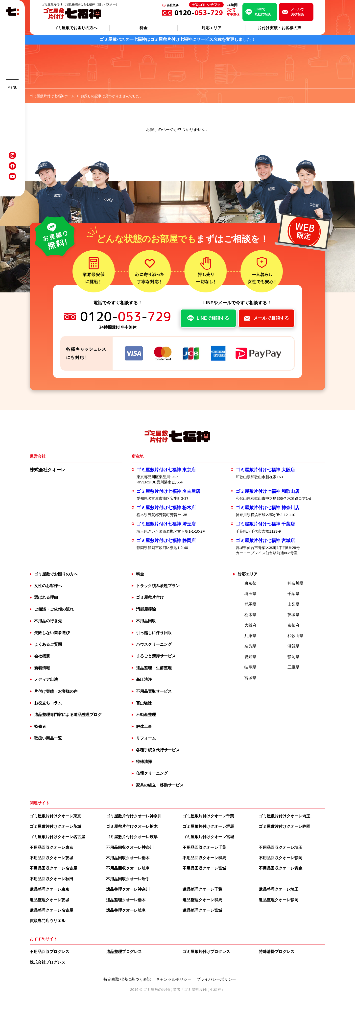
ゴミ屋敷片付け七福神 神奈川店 (267, 507)
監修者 (40, 726)
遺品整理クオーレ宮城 (202, 910)
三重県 (293, 667)
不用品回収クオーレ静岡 (280, 858)
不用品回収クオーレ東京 (51, 847)
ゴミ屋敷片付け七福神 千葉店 (265, 524)
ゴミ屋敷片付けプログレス (206, 952)
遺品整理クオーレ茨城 (49, 900)
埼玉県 (250, 594)
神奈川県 (295, 583)
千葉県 (293, 594)
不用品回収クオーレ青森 (280, 868)
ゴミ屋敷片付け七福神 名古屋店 (168, 491)
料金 (143, 28)
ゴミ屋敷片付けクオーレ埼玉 (284, 816)
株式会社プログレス (47, 962)
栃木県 (250, 615)
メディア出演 (46, 679)
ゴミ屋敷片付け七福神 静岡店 (166, 540)
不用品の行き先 (48, 621)
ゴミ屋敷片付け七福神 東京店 (166, 469)
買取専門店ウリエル (47, 921)
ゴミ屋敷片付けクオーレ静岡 (284, 826)
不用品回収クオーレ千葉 (204, 847)
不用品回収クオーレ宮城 (204, 868)
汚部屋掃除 (146, 609)
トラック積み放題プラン (158, 586)
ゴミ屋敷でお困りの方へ (75, 28)
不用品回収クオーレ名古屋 (53, 868)
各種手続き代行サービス (158, 750)
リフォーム (146, 738)
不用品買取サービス (154, 691)
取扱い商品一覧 (48, 738)
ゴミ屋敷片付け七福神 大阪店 (265, 469)
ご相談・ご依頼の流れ (54, 609)
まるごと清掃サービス (156, 656)
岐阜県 (250, 667)
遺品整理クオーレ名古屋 (51, 910)
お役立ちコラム (48, 703)
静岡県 (293, 657)
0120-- (199, 12)
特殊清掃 (144, 762)
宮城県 (250, 678)
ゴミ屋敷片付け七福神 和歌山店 (267, 491)
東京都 (250, 583)
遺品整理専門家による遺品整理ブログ (67, 714)
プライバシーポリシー (216, 979)
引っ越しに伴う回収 (154, 633)
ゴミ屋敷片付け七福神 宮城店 (265, 540)
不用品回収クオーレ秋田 (51, 879)
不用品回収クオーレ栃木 (128, 858)
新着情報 (42, 668)
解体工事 (144, 726)
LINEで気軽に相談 (263, 11)
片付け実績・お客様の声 (279, 28)
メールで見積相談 (297, 11)
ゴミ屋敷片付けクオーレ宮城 (208, 837)
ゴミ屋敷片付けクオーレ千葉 (208, 816)
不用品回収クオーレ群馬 (204, 858)
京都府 (293, 625)
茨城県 (293, 615)
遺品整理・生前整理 (154, 668)
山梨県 (293, 604)
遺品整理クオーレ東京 (49, 889)
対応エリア (211, 28)
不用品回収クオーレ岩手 (128, 879)
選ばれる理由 (46, 597)
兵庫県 (250, 636)
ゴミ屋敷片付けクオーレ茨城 (55, 826)
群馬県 (250, 604)
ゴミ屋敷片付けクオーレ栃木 (132, 826)
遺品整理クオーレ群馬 (202, 900)
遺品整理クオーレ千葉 (202, 889)
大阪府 (250, 625)
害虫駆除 (144, 703)
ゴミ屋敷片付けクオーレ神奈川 (134, 816)
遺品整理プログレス (124, 952)
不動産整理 (146, 714)
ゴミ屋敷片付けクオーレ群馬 (208, 826)
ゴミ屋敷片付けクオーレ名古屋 (57, 837)
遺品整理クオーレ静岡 (278, 900)
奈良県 (250, 646)
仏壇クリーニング (152, 773)
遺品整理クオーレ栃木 (126, 900)
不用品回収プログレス (49, 952)
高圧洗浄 (144, 679)
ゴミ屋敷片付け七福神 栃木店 (166, 507)
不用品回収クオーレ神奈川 (130, 847)
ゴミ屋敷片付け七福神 (202, 989)
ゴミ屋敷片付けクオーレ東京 (55, 816)
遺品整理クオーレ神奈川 (128, 889)
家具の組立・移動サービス (160, 785)
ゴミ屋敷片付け (150, 597)
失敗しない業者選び (52, 633)
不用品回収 (146, 621)
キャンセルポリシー (173, 979)
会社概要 (173, 5)
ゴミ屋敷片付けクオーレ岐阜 (132, 837)
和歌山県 (295, 636)
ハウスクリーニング (154, 644)
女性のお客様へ (48, 586)
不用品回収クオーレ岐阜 (128, 868)
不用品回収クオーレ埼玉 (280, 847)
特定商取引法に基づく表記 (127, 979)
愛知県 (250, 657)
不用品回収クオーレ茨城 (51, 858)
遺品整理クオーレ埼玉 (278, 889)
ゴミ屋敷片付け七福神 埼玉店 (166, 524)
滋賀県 (293, 646)
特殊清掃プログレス (276, 952)
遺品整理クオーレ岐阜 (126, 910)
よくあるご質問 (48, 644)
